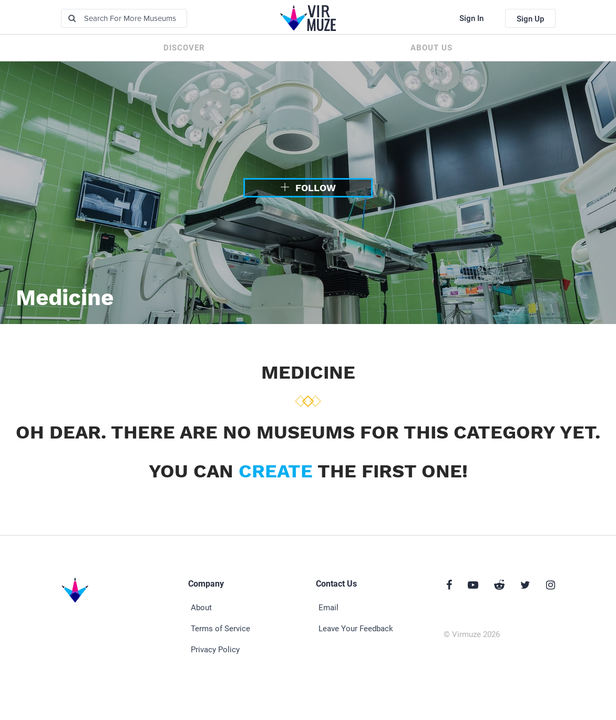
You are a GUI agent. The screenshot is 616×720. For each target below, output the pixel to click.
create (276, 471)
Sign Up (530, 19)
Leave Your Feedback (356, 628)
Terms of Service (220, 628)
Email (328, 607)
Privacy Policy (215, 649)
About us (431, 48)
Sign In (471, 18)
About (201, 607)
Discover (184, 48)
